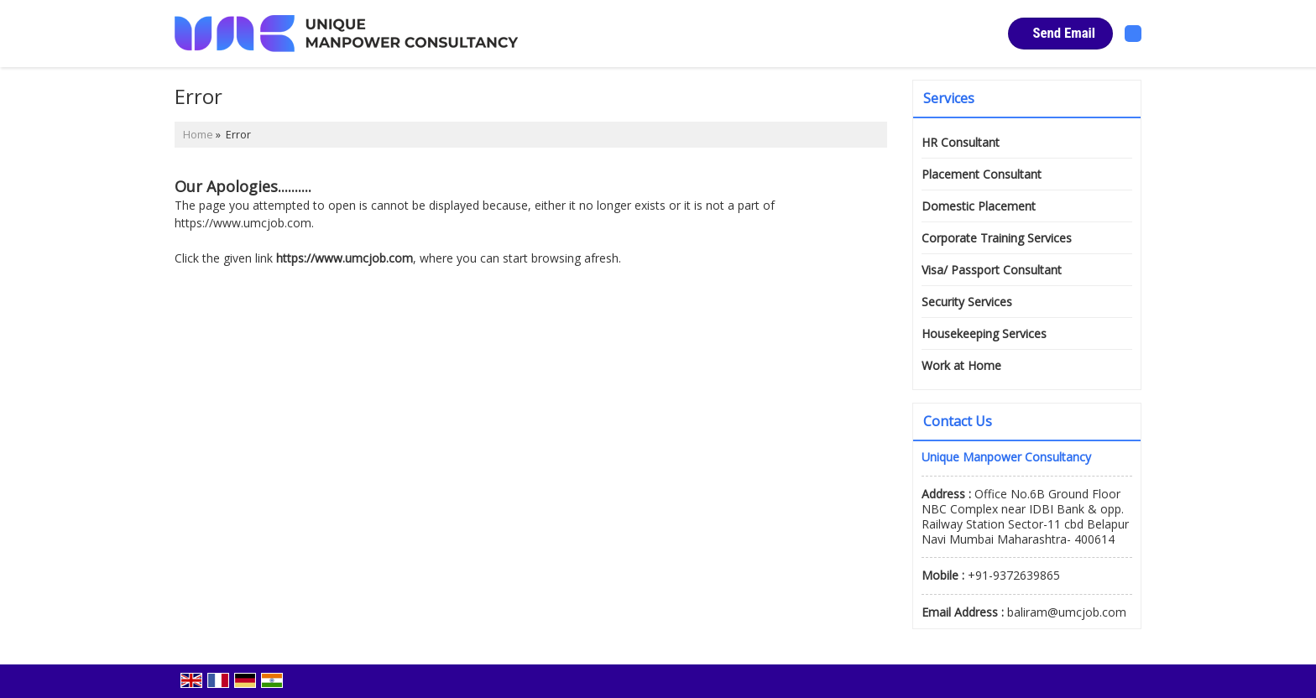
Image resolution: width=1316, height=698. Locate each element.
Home (198, 135)
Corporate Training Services (997, 238)
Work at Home (961, 365)
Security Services (967, 302)
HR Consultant (961, 142)
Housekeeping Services (984, 333)
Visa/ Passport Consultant (992, 270)
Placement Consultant (982, 174)
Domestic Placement (979, 206)
